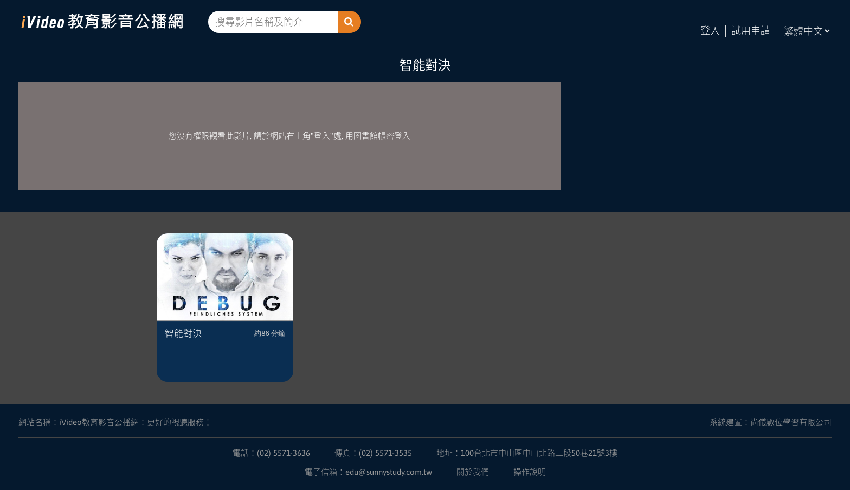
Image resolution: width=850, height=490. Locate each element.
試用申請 (750, 30)
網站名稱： (115, 422)
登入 (710, 30)
